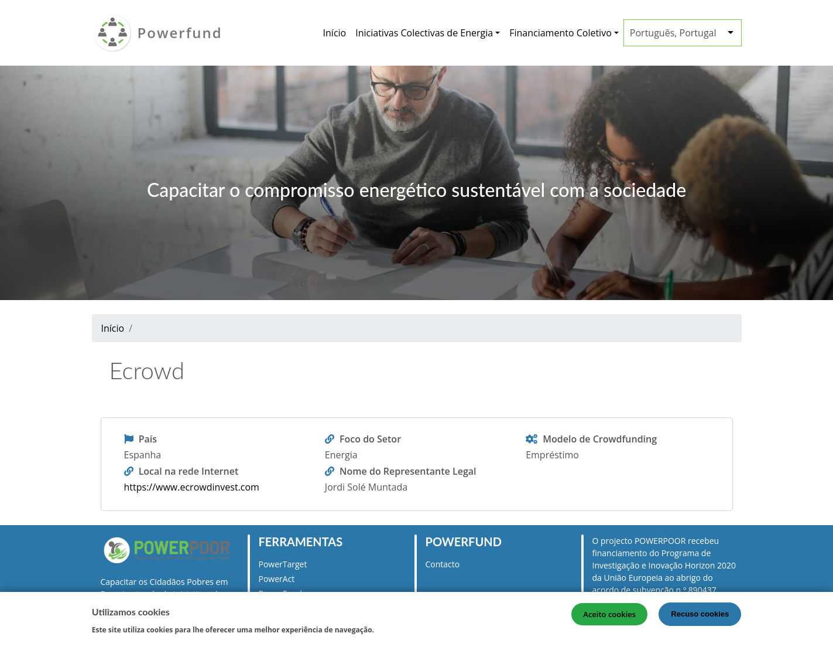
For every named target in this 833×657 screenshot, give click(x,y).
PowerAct (277, 578)
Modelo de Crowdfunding (600, 439)
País (148, 439)
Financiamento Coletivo (560, 32)
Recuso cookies (700, 616)
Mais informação (412, 630)
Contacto (443, 564)
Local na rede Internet (189, 471)
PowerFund (280, 593)
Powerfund (180, 32)
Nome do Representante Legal (408, 471)
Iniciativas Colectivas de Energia (424, 32)
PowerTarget (283, 564)
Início (335, 32)
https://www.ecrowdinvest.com (191, 487)
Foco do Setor (370, 439)
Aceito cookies (609, 616)
